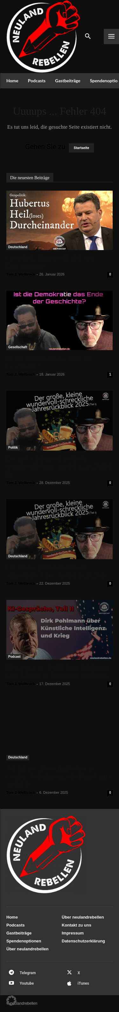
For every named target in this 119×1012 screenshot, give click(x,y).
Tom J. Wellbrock (20, 274)
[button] (11, 1000)
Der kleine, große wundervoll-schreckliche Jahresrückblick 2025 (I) (56, 571)
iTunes (83, 983)
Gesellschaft (17, 347)
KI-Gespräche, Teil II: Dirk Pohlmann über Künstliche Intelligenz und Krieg (57, 671)
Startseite (81, 148)
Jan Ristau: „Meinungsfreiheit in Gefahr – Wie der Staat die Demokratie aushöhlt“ (58, 776)
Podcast (14, 656)
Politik (13, 447)
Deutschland (17, 247)
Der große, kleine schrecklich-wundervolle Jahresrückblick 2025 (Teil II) (59, 466)
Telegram (28, 973)
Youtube (27, 983)
